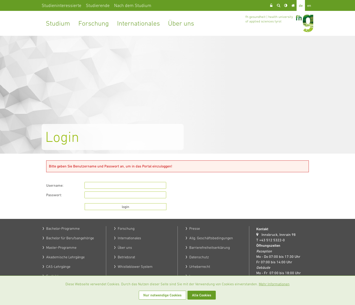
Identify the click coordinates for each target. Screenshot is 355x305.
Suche (278, 5)
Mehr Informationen (274, 284)
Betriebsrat (126, 257)
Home (293, 5)
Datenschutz (199, 257)
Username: (54, 185)
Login (271, 5)
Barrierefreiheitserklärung (209, 247)
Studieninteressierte (61, 5)
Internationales (138, 23)
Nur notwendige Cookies (162, 295)
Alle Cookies (201, 295)
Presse (194, 228)
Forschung (93, 23)
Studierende (98, 5)
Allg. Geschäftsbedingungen (211, 238)
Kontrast (285, 5)
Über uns (181, 23)
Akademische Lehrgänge (65, 257)
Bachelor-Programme (63, 228)
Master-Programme (61, 247)
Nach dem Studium (132, 5)
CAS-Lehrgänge (58, 266)
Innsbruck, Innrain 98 (278, 234)
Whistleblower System (135, 266)
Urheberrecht (199, 266)
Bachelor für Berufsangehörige (70, 238)
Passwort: (54, 195)
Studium (58, 23)
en (309, 5)
